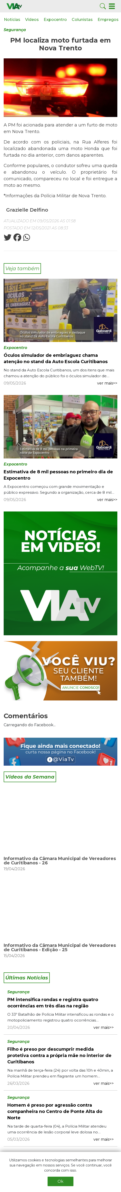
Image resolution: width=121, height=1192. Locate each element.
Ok (60, 1181)
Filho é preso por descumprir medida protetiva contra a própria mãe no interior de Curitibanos (59, 1056)
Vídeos (32, 19)
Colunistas (82, 19)
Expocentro (55, 19)
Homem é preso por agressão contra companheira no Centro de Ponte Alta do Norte (54, 1111)
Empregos (108, 19)
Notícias (12, 19)
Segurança (15, 29)
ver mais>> (107, 383)
